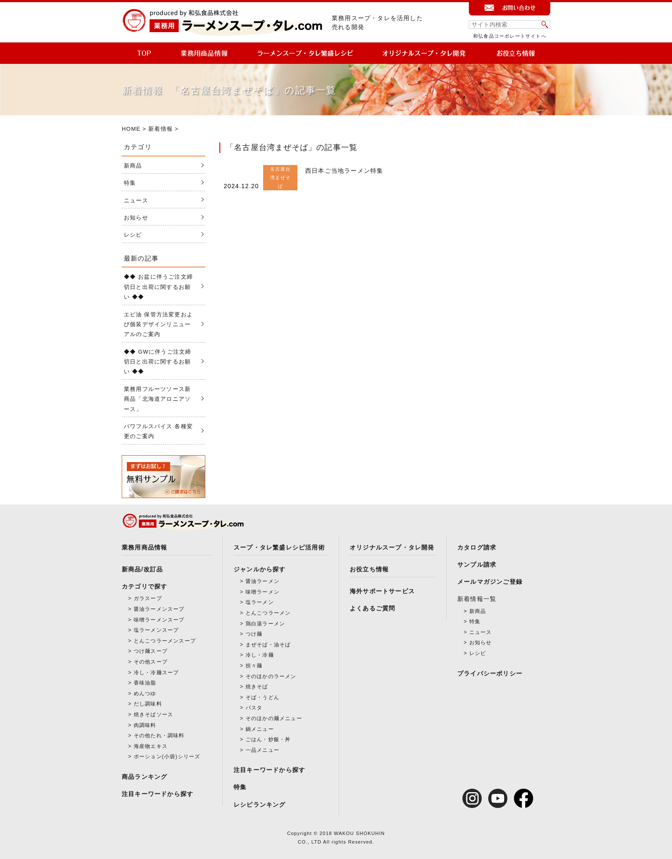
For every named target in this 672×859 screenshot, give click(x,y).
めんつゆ (145, 694)
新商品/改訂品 (142, 569)
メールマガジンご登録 (489, 581)
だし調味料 (148, 704)
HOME (131, 129)
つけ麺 (254, 634)
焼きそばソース (153, 715)
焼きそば (257, 687)
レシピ (133, 234)
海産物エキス (151, 746)
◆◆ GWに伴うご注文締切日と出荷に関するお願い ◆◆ (157, 361)
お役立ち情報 (369, 569)
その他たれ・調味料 (159, 736)
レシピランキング (260, 804)
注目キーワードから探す (157, 793)
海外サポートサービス (382, 591)
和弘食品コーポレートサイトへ (509, 36)
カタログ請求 (476, 547)
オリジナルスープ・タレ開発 (392, 547)
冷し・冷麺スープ (156, 673)
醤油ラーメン (262, 581)
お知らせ (136, 217)
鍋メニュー (260, 729)
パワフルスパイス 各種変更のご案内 (158, 431)
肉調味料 (145, 725)
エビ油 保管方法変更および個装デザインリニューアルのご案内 (158, 324)
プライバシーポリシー (489, 673)
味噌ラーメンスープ (159, 620)
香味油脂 (145, 683)
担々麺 (254, 666)
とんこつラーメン (268, 613)
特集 (130, 183)
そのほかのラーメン (271, 676)
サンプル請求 (476, 564)
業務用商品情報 (144, 547)
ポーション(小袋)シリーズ (167, 757)
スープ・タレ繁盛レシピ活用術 (279, 547)
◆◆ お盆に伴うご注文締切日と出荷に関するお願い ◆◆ (158, 286)
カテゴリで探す (144, 586)
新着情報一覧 (476, 598)
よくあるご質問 (372, 608)
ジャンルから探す (260, 569)
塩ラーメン (260, 602)
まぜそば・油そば (268, 645)
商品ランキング (144, 776)
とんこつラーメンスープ (165, 641)
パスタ (254, 708)
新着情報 (160, 129)
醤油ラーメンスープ (159, 609)
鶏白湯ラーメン (265, 624)
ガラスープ (148, 598)
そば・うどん (262, 697)
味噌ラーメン (262, 592)
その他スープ (151, 662)
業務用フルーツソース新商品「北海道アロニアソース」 (157, 399)
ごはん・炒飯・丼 (268, 739)
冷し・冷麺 (260, 655)
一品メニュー (262, 750)
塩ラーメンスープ (156, 630)
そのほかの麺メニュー (274, 718)
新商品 (133, 165)
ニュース (136, 200)
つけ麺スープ (151, 651)
